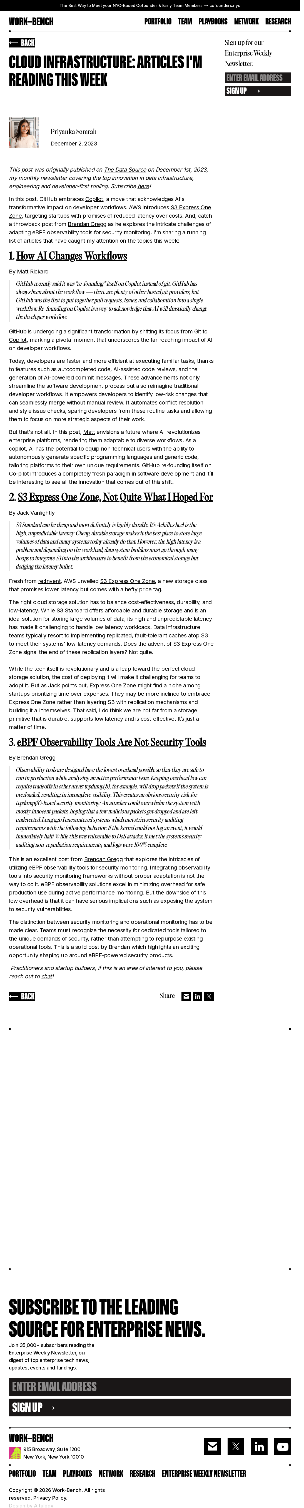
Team (49, 1474)
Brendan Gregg (87, 224)
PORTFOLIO (157, 21)
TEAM (185, 21)
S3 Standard (72, 610)
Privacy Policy (49, 1498)
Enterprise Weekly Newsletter (42, 1353)
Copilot (94, 199)
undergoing (47, 331)
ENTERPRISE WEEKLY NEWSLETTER (204, 1474)
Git (197, 331)
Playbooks (213, 21)
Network (246, 21)
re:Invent (49, 581)
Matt (89, 432)
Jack (54, 685)
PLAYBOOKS (77, 1474)
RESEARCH (278, 21)
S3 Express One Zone (127, 581)
